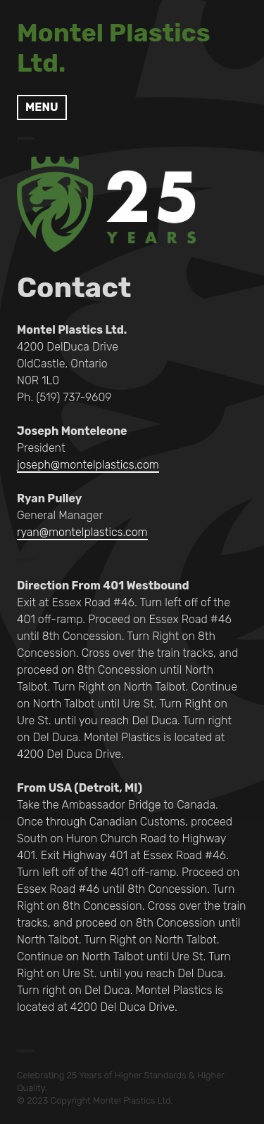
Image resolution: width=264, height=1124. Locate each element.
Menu (41, 107)
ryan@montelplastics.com (82, 532)
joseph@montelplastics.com (88, 464)
